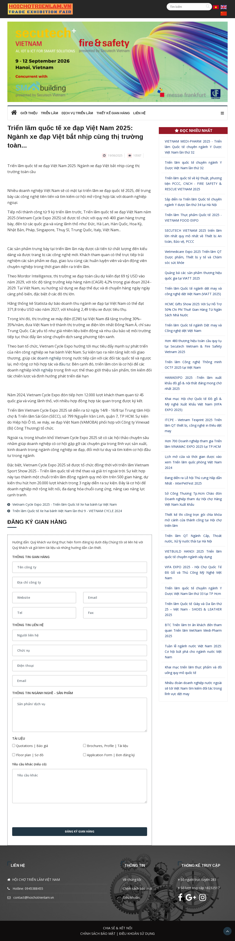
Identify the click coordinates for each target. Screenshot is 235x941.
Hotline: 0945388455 (28, 888)
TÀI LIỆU (18, 738)
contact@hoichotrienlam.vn (33, 897)
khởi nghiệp (42, 370)
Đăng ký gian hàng (79, 831)
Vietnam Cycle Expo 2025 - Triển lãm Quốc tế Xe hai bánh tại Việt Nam (64, 504)
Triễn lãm (49, 113)
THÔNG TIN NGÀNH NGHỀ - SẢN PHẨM (42, 693)
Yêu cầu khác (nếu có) (29, 764)
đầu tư (64, 364)
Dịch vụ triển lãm (77, 113)
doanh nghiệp (49, 358)
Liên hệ (139, 113)
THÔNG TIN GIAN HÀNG (31, 557)
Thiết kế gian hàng (113, 113)
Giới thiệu (28, 113)
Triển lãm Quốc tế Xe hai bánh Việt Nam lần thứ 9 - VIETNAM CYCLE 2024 (67, 511)
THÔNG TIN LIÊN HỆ (28, 625)
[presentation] (47, 816)
